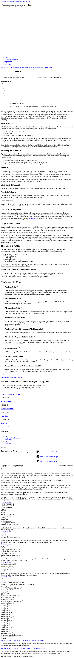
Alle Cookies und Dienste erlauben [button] (35, 648)
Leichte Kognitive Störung (11, 394)
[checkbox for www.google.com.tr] (14, 616)
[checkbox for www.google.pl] (11, 629)
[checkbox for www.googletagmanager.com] (19, 537)
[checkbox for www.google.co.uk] (13, 612)
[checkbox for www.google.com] (12, 569)
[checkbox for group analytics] (1, 526)
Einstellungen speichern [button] (36, 640)
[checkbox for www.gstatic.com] (12, 633)
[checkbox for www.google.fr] (11, 621)
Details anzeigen (6, 502)
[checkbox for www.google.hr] (11, 625)
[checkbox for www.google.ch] (11, 610)
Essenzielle (4, 497)
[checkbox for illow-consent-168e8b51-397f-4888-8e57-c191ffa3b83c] (35, 584)
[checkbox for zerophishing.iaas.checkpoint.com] (22, 635)
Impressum (62, 465)
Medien (3, 559)
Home (6, 436)
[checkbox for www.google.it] (11, 627)
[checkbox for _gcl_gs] (6, 580)
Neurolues (4, 416)
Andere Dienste (5, 573)
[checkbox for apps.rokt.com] (10, 593)
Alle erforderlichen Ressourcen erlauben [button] (13, 648)
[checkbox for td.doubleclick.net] (13, 553)
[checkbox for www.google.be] (11, 608)
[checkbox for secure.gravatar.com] (14, 567)
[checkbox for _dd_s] (5, 578)
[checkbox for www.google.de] (11, 618)
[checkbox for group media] (1, 557)
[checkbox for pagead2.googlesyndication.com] (21, 551)
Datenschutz (69, 465)
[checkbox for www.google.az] (11, 606)
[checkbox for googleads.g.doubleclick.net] (19, 549)
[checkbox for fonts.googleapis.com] (15, 564)
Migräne (4, 423)
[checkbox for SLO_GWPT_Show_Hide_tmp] (21, 588)
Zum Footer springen (23, 1)
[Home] (29, 31)
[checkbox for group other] (1, 571)
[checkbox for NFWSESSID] (10, 586)
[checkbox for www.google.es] (11, 620)
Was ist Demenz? (7, 409)
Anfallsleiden (32, 218)
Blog (6, 441)
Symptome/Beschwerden (12, 438)
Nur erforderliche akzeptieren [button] (20, 640)
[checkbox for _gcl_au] (7, 545)
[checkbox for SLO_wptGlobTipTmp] (15, 589)
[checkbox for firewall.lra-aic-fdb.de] (15, 599)
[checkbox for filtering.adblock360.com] (17, 597)
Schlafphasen (6, 401)
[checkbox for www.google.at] (11, 604)
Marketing (4, 540)
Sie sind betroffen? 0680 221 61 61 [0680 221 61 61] (12, 377)
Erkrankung (8, 439)
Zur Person (8, 443)
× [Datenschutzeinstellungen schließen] (1, 470)
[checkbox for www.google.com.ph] (14, 614)
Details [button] (31, 656)
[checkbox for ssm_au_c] (8, 591)
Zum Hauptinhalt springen (9, 1)
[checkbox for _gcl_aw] (7, 547)
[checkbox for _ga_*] (5, 535)
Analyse (3, 528)
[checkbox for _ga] (4, 533)
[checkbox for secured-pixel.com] (13, 603)
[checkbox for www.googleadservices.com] (19, 555)
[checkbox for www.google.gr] (11, 623)
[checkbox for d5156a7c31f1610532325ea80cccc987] (25, 582)
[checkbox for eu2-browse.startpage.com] (17, 595)
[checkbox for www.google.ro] (11, 631)
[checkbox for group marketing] (1, 538)
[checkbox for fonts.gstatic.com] (12, 566)
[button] (39, 286)
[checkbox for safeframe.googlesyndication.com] (22, 601)
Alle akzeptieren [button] (6, 640)
